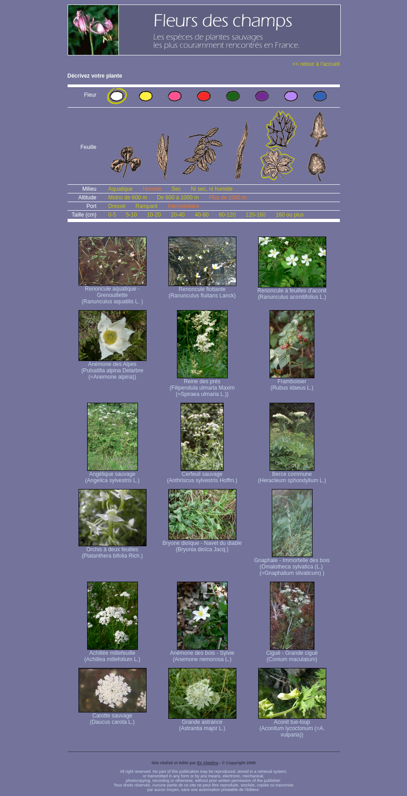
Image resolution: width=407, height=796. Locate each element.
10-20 (154, 215)
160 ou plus (289, 215)
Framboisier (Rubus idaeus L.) (292, 382)
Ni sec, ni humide (212, 189)
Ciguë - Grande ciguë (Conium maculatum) (292, 654)
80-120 (227, 215)
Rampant (147, 206)
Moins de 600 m (127, 197)
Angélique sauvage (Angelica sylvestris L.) (112, 475)
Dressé (117, 206)
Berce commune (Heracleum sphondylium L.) (292, 475)
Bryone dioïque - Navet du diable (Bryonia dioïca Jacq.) (202, 544)
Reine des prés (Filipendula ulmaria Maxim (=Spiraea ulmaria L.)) (202, 385)
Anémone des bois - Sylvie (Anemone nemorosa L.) (202, 654)
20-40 (178, 215)
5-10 (131, 215)
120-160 (255, 215)
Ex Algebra (207, 763)
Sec (176, 189)
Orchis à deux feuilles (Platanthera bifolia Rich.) (112, 550)
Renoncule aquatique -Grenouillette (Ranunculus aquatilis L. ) (112, 293)
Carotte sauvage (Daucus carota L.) (112, 716)
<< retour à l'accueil (315, 64)
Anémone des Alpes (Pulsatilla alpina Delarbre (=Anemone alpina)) (112, 368)
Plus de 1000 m (227, 197)
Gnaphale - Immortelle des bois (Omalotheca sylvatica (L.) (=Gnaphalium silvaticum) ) (292, 564)
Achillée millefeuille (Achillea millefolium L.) (112, 654)
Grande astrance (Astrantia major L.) (202, 723)
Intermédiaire (183, 206)
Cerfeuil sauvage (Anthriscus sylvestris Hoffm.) (202, 475)
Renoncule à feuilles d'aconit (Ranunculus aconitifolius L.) (291, 291)
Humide (152, 189)
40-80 (202, 215)
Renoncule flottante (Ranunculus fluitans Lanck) (202, 290)
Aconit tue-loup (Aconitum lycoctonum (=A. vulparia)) (292, 726)
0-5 (112, 215)
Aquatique (120, 189)
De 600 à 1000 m (178, 197)
